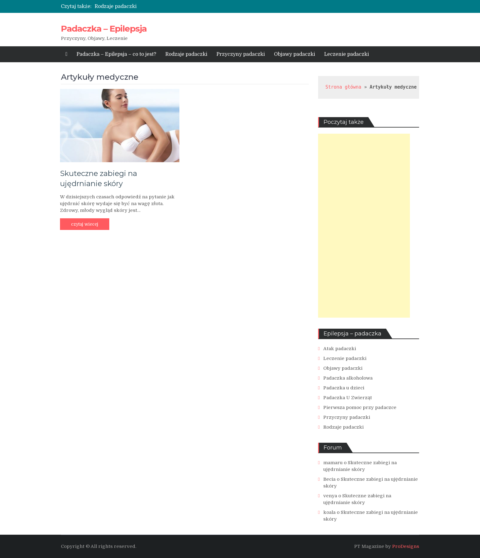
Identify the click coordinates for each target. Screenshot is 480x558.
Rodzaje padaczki (116, 6)
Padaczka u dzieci (343, 388)
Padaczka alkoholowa (348, 378)
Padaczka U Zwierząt (347, 397)
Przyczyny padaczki (240, 54)
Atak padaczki (339, 348)
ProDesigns (405, 546)
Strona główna (343, 87)
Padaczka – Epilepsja (104, 28)
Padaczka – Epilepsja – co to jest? (116, 54)
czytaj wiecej (84, 224)
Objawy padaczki (294, 54)
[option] (185, 6)
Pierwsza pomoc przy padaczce (359, 407)
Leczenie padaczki (346, 54)
